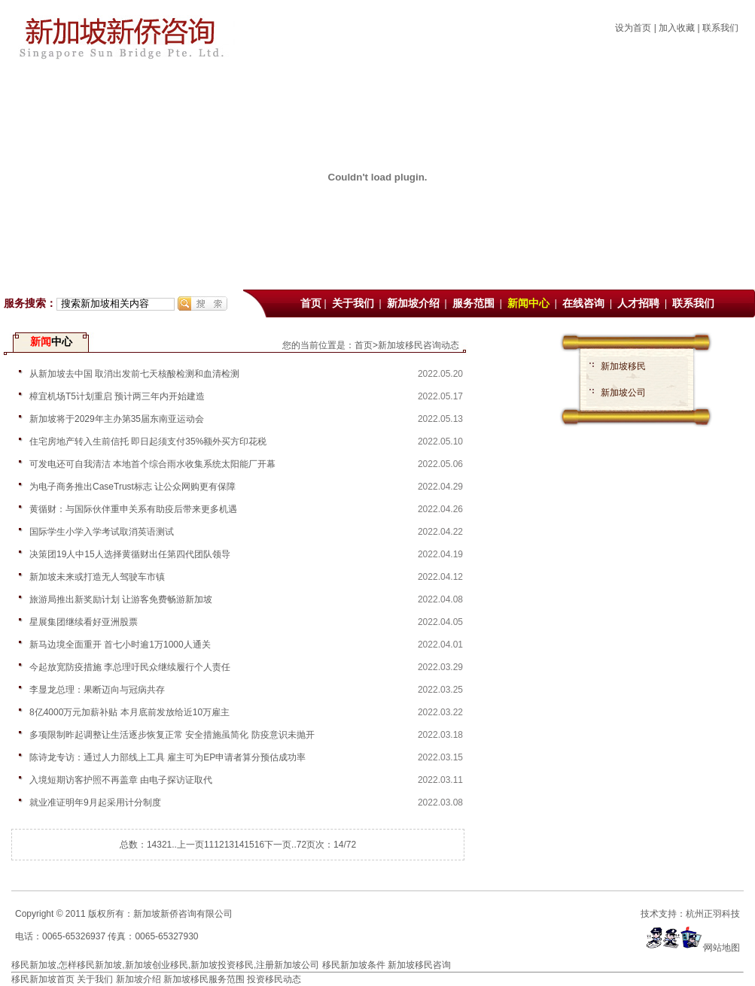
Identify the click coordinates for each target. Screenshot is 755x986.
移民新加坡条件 (353, 965)
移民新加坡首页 (43, 979)
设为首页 (633, 28)
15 (249, 844)
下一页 (277, 844)
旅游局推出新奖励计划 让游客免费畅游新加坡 (120, 599)
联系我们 (720, 28)
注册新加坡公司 (287, 965)
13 (229, 844)
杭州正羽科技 (713, 914)
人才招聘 (639, 303)
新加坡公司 (623, 392)
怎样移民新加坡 (90, 965)
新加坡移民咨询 (419, 965)
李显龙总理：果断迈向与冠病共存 (97, 689)
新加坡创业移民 (156, 965)
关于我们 (354, 303)
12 (219, 844)
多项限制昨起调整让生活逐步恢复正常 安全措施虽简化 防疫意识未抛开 (172, 735)
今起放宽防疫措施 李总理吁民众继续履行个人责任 (129, 667)
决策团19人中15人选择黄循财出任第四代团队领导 (129, 554)
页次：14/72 (331, 844)
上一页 (190, 844)
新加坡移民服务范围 (204, 979)
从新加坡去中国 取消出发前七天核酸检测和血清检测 (134, 374)
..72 (298, 844)
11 (209, 844)
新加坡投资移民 (222, 965)
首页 (310, 303)
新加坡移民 (623, 366)
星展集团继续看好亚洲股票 (83, 622)
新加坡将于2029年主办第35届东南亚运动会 (116, 419)
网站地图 (722, 947)
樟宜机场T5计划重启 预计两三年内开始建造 (117, 396)
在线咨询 (584, 303)
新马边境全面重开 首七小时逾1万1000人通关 (120, 644)
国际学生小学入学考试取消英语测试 (101, 531)
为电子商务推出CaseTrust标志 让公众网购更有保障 (132, 486)
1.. (172, 844)
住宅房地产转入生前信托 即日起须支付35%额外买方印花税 (147, 441)
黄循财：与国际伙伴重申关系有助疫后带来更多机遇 (133, 509)
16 (259, 844)
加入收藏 (677, 28)
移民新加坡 (33, 965)
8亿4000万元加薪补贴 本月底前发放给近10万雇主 (129, 712)
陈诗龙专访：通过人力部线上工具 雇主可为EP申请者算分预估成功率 (167, 757)
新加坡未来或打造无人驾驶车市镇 (97, 577)
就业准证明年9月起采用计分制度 (95, 802)
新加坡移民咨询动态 (418, 345)
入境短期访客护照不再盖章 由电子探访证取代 (120, 780)
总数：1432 (143, 844)
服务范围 (475, 303)
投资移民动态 (274, 979)
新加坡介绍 (415, 303)
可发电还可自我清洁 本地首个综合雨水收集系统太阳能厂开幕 (152, 464)
